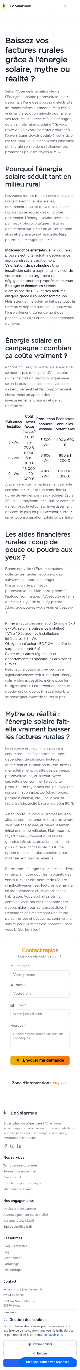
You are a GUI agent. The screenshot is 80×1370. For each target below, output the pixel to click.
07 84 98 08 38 (13, 1295)
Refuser (40, 1353)
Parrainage (11, 1264)
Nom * (17, 985)
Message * (17, 1025)
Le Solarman (20, 6)
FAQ (6, 1252)
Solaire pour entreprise (19, 1171)
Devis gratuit (12, 1177)
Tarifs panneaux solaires (20, 1165)
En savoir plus (53, 1335)
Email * (18, 1005)
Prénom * (19, 966)
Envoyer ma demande (40, 1060)
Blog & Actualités (15, 1246)
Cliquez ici (60, 1083)
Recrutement (12, 1258)
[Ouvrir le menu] (74, 6)
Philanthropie (12, 1270)
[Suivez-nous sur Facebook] (5, 1146)
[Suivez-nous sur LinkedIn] (19, 1146)
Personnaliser (40, 1344)
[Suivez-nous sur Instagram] (12, 1146)
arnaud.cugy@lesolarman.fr (22, 1289)
